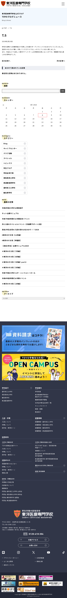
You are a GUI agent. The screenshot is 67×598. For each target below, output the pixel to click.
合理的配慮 (40, 558)
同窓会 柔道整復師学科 (9, 500)
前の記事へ (6, 61)
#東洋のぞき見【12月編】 (12, 235)
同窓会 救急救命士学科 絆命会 (12, 494)
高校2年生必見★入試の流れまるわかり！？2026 (20, 229)
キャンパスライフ (41, 406)
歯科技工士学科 (9, 188)
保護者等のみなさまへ (9, 464)
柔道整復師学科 (9, 183)
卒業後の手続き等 (8, 482)
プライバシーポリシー (11, 558)
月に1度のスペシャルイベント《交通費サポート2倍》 (22, 224)
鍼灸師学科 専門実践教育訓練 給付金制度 (45, 455)
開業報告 (5, 488)
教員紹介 (38, 412)
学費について (6, 425)
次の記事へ (61, 61)
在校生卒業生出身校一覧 (43, 403)
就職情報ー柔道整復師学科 (44, 431)
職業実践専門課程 (41, 400)
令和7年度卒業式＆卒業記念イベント (16, 219)
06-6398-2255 (10, 524)
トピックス (8, 163)
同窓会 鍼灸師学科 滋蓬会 (10, 497)
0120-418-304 (36, 534)
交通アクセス (33, 540)
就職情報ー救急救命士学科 (44, 425)
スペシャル (8, 158)
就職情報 (38, 418)
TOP (5, 28)
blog (5, 143)
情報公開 (40, 561)
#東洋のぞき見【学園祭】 (12, 240)
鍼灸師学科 (8, 192)
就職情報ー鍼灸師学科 (42, 428)
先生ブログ (8, 168)
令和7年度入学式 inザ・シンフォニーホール (18, 273)
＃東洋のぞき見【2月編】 (12, 284)
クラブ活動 (8, 153)
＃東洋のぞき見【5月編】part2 (14, 262)
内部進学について (8, 485)
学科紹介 (5, 388)
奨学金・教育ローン (8, 428)
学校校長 (38, 392)
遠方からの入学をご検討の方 (44, 465)
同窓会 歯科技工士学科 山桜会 (12, 491)
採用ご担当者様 (40, 471)
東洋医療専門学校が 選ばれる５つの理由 (42, 396)
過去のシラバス (9, 565)
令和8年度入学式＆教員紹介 (12, 208)
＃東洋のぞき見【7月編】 (11, 251)
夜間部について (40, 451)
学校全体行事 (9, 173)
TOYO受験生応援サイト (10, 446)
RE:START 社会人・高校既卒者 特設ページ (46, 447)
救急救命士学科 (9, 178)
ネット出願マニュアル (10, 213)
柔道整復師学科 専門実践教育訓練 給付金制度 (46, 460)
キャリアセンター (10, 148)
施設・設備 (39, 409)
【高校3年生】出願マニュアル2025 (15, 246)
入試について (6, 422)
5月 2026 (33, 105)
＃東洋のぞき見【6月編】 (11, 256)
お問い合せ (33, 545)
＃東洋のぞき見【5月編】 (11, 267)
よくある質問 (8, 561)
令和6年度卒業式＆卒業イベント (14, 278)
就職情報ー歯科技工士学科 (44, 422)
